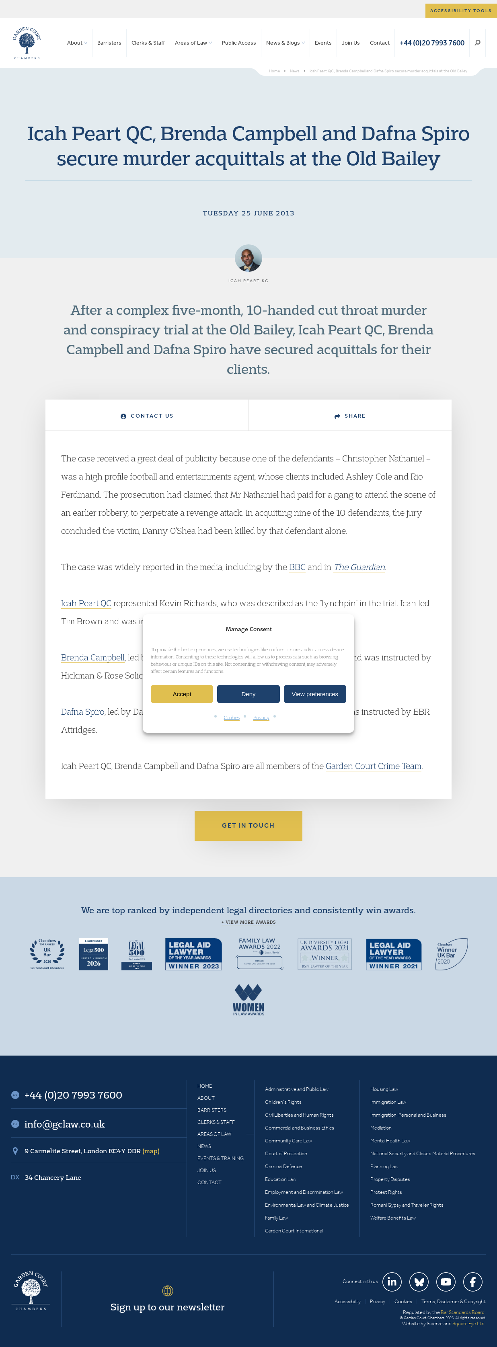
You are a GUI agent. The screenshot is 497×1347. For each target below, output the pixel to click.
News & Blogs (283, 42)
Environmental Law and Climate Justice (307, 1205)
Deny (248, 694)
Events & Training (220, 1158)
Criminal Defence (283, 1166)
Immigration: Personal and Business (408, 1115)
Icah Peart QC (86, 603)
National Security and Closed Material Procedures (422, 1153)
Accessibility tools (461, 10)
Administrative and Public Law (297, 1089)
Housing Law (384, 1089)
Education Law (280, 1179)
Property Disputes (390, 1179)
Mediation (381, 1128)
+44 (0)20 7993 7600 (432, 42)
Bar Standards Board (463, 1312)
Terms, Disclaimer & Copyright (453, 1301)
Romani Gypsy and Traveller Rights (407, 1205)
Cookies (232, 718)
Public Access (239, 42)
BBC (297, 567)
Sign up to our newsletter (168, 1307)
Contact (380, 42)
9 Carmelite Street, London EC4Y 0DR (92, 1151)
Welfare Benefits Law (393, 1218)
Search (477, 43)
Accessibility (348, 1301)
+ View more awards (249, 922)
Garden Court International (294, 1231)
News (204, 1146)
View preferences (315, 694)
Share (350, 415)
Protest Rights (386, 1192)
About (74, 42)
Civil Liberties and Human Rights (299, 1115)
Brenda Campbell (93, 657)
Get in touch (248, 825)
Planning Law (384, 1166)
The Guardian (359, 567)
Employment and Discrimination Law (304, 1192)
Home (204, 1086)
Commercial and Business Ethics (299, 1128)
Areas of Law (191, 42)
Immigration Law (388, 1102)
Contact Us (147, 415)
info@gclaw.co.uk (65, 1124)
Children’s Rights (283, 1102)
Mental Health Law (390, 1141)
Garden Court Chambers (27, 43)
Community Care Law (288, 1141)
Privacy (261, 718)
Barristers (109, 42)
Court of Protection (286, 1153)
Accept (182, 694)
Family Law (276, 1218)
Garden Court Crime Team (373, 766)
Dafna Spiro (83, 711)
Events (323, 42)
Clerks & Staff (148, 42)
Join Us (351, 42)
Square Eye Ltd (468, 1323)
